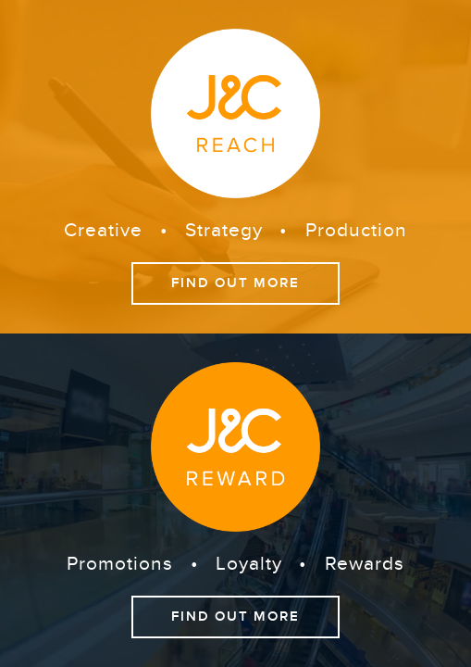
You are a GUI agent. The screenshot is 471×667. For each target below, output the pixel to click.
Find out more (240, 282)
